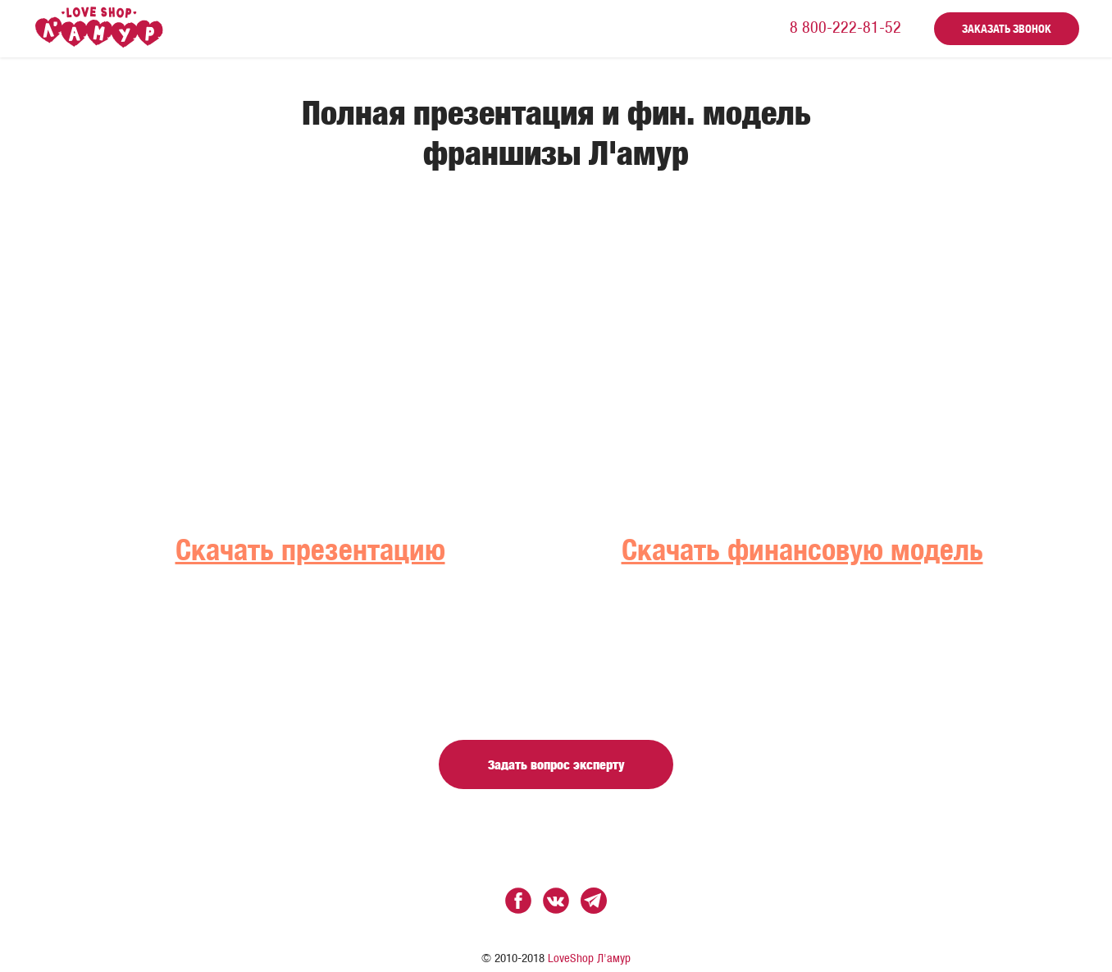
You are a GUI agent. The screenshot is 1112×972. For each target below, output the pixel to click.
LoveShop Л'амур (589, 959)
